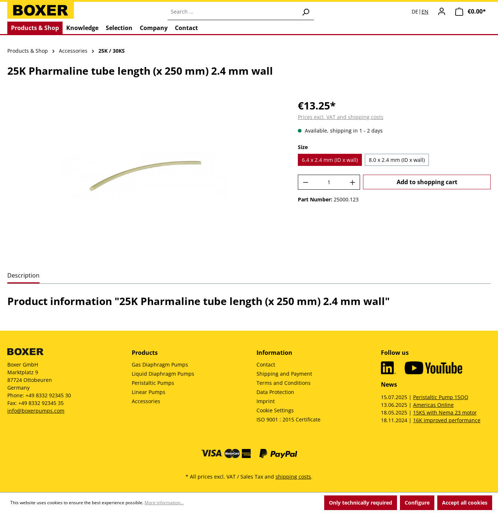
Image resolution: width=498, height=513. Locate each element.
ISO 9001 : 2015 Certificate (289, 419)
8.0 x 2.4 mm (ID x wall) (397, 159)
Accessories (146, 401)
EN (425, 11)
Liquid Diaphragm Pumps (163, 373)
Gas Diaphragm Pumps (160, 364)
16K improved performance (446, 420)
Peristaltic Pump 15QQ (440, 397)
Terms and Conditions (284, 382)
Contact (266, 364)
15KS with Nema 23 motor (445, 412)
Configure (417, 502)
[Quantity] (328, 182)
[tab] (23, 275)
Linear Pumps (148, 392)
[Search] (305, 11)
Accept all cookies (464, 502)
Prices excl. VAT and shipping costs (340, 117)
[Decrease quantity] (305, 182)
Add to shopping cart (427, 182)
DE (415, 11)
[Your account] (441, 11)
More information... (164, 502)
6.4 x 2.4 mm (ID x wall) (330, 159)
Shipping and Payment (284, 373)
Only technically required (360, 502)
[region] (145, 176)
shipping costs (293, 476)
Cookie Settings (275, 410)
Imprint (266, 401)
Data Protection (275, 392)
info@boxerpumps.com (35, 410)
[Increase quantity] (352, 182)
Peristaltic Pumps (153, 382)
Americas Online (433, 404)
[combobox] (232, 11)
